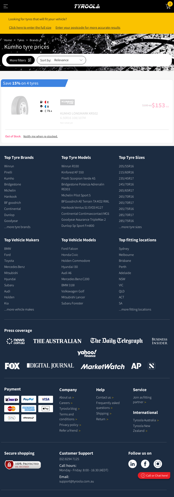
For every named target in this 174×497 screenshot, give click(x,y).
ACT (121, 297)
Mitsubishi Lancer (73, 297)
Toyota (9, 260)
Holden (9, 297)
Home (8, 40)
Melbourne (126, 255)
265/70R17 (126, 202)
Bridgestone (12, 184)
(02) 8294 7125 (69, 459)
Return (100, 419)
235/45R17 (126, 178)
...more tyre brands (17, 227)
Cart (170, 4)
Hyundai (10, 279)
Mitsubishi (11, 273)
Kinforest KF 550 (72, 172)
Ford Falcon (69, 248)
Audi (7, 291)
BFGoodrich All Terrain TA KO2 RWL (85, 201)
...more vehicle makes (19, 309)
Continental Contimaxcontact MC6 (85, 213)
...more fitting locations (135, 309)
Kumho (9, 178)
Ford (7, 255)
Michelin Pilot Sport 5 (76, 195)
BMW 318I (68, 285)
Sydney (124, 248)
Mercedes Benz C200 (75, 279)
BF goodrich (12, 202)
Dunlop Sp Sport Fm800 (77, 225)
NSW (122, 279)
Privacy (70, 425)
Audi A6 (66, 273)
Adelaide (125, 273)
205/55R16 (126, 166)
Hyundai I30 (69, 267)
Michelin (10, 190)
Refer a (70, 430)
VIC (121, 285)
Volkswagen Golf (72, 291)
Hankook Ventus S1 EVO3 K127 (82, 207)
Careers (64, 403)
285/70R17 (126, 215)
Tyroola (69, 408)
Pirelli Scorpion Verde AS (78, 178)
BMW (7, 248)
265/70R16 (126, 196)
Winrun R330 (70, 166)
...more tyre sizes (130, 227)
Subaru (9, 285)
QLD (122, 291)
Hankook (10, 196)
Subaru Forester (72, 303)
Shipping (102, 413)
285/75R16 (126, 221)
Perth (122, 267)
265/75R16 (126, 209)
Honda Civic (69, 255)
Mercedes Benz (14, 267)
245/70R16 (126, 184)
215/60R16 (126, 172)
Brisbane (125, 260)
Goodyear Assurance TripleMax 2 (83, 219)
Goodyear (11, 221)
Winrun (9, 166)
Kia (6, 303)
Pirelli (8, 172)
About (66, 397)
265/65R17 (126, 190)
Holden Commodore (75, 260)
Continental (12, 209)
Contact (105, 397)
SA (120, 303)
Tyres (20, 40)
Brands (34, 40)
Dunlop (9, 215)
